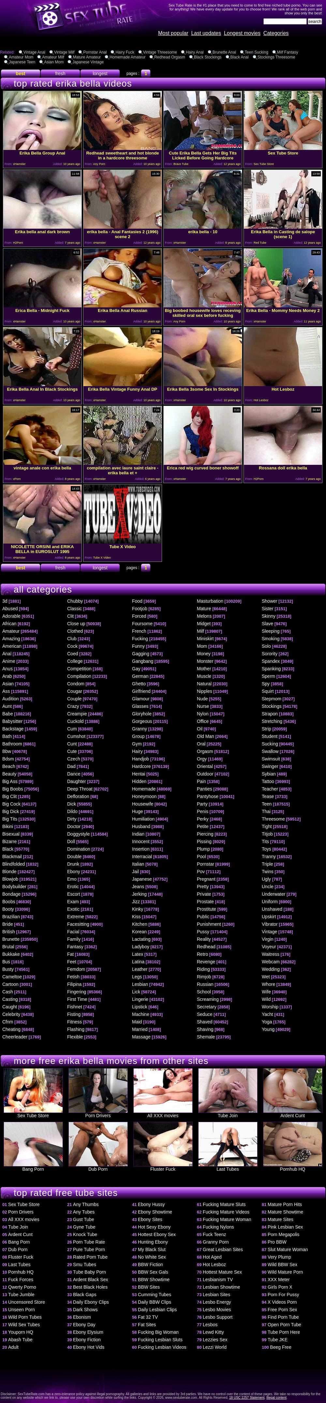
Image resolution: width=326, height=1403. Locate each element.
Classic (74, 608)
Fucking (140, 638)
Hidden (139, 781)
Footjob (139, 608)
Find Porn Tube (283, 1317)
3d (4, 601)
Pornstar (205, 864)
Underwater (273, 894)
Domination (78, 849)
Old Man (205, 736)
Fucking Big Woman (158, 1332)
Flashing (75, 1029)
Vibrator (270, 924)
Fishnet (74, 1006)
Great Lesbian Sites (223, 1249)
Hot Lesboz (214, 1264)
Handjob (140, 758)
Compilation (79, 676)
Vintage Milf (64, 52)
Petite (203, 826)
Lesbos (210, 1324)
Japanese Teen (22, 62)
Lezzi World (215, 1347)
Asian (8, 683)
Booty (8, 909)
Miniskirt (205, 638)
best (20, 73)
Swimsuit (271, 758)
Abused (10, 608)
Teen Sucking (256, 52)
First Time (77, 999)
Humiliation (143, 819)
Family (74, 939)
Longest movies (242, 33)
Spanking (271, 668)
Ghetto (139, 683)
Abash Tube (20, 1339)
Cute (72, 751)
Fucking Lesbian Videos (162, 1347)
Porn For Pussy (283, 1294)
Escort (73, 894)
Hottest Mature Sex (222, 1272)
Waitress (270, 954)
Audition (10, 698)
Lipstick (139, 1006)
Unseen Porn (21, 1309)
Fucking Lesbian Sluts (160, 1339)
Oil (199, 728)
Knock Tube (85, 1234)
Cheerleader (14, 1036)
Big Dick (10, 811)
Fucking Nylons (218, 1227)
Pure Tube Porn (89, 1249)
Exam (73, 901)
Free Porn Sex (282, 1309)
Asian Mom (54, 62)
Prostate (205, 901)
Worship (270, 1006)
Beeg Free (280, 1347)
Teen (267, 804)
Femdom (76, 969)
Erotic (73, 886)
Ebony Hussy (151, 1204)
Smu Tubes (84, 1264)
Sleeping (271, 631)
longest (100, 73)
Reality (204, 939)
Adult (13, 1347)
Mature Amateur (87, 57)
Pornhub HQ (292, 1167)
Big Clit (9, 796)
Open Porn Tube (284, 1324)
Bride (7, 924)
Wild (266, 999)
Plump (203, 849)
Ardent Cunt (292, 1113)
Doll (71, 841)
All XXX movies (163, 1113)
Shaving (205, 1029)
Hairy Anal (195, 52)
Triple (267, 864)
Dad (71, 766)
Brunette (11, 939)
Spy (266, 683)
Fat (70, 954)
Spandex (271, 661)
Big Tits (9, 819)
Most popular (173, 33)
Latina (138, 961)
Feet (71, 961)
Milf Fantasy (287, 52)
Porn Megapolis (283, 1234)
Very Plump (279, 1257)
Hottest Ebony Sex (157, 1234)
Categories (276, 33)
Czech (73, 758)
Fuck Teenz (214, 1234)
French (139, 631)
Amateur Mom (21, 57)
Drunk (73, 864)
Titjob (267, 834)
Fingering (76, 991)
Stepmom (271, 698)
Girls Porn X (280, 1287)
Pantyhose (207, 796)
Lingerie (140, 999)
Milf (200, 631)
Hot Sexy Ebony (154, 1227)
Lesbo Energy (217, 1302)
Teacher (270, 788)
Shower (269, 601)
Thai (266, 811)
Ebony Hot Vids (88, 1347)
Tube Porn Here (284, 1332)
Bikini (7, 826)
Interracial (142, 856)
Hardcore (141, 766)
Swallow (270, 751)
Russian (205, 984)
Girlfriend (141, 691)
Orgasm (205, 751)
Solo (266, 646)
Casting (10, 999)
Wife (266, 991)
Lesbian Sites (216, 1294)
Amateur (11, 631)
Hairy (137, 751)
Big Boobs (12, 788)
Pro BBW (277, 1242)
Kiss (136, 916)
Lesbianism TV (218, 1279)
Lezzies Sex (215, 1339)
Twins (268, 871)
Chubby (75, 601)
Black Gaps (84, 1294)
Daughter (76, 781)
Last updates (206, 33)
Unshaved (272, 909)
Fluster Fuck (163, 1167)
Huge (137, 811)
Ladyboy (140, 946)
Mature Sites (280, 1219)
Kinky (137, 909)
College (74, 661)
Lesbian (140, 984)
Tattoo (268, 781)
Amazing (11, 638)
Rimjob (204, 976)
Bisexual (11, 834)
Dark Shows (85, 1309)
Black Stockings (208, 57)
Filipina (74, 984)
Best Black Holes (90, 1287)
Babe (7, 713)
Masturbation (210, 601)
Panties (204, 788)
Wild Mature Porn (285, 1272)
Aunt (7, 706)
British (8, 931)
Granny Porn (216, 1242)
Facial (73, 931)
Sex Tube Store (33, 1113)
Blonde (9, 871)
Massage (141, 1036)
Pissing (204, 841)
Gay (136, 668)
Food (137, 601)
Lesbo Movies (217, 1309)
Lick (136, 991)
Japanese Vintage (88, 62)
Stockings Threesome (276, 57)
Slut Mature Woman (288, 1249)
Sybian (269, 773)
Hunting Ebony (153, 1242)
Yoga (267, 1021)
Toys (266, 849)
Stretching (272, 721)
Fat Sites (147, 1324)
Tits (265, 841)
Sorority (269, 653)
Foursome (142, 623)
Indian (138, 834)
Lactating (141, 939)
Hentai (138, 773)
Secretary (206, 1006)
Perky (203, 819)
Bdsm (8, 758)
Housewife (142, 804)
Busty (8, 969)
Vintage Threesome (160, 52)
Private (204, 894)
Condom (75, 683)
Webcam (271, 961)
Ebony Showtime (155, 1212)
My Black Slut (152, 1249)
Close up (76, 623)
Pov (201, 871)
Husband (141, 826)
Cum (72, 728)
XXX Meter (279, 1279)
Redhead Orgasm (169, 57)
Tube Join (228, 1113)
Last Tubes (228, 1167)
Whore (268, 984)
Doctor (74, 826)
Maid (137, 1021)
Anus (7, 668)
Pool (201, 856)
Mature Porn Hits (285, 1204)
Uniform (270, 901)
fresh (60, 73)
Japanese (142, 879)
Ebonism (82, 1317)
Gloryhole (142, 713)
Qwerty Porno (22, 1287)
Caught (9, 1006)
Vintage (269, 931)
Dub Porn (98, 1167)
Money (204, 653)
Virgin (268, 939)
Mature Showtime (285, 1212)
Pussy (203, 931)
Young (268, 1029)
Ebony (73, 871)
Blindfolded (13, 864)
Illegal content (276, 1397)
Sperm (268, 676)
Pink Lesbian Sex (285, 1227)
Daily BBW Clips (154, 1302)
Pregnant (206, 879)
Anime (8, 661)
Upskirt (269, 916)
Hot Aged (212, 1257)
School (204, 991)
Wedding (271, 969)
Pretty (203, 886)
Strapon (270, 713)
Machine (140, 1014)
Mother (204, 668)
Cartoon (10, 984)
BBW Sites (149, 1287)
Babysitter (12, 721)
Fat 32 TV (148, 1317)
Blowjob (10, 879)
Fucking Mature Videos (226, 1212)
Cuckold (75, 721)
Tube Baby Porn (89, 1272)
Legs (137, 976)
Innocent (141, 841)
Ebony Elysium (88, 1332)
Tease (268, 796)
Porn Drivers (98, 1113)
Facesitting (78, 924)
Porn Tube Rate (89, 1242)
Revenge (206, 961)
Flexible (75, 1036)
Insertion (141, 849)
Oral (201, 743)
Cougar (74, 691)
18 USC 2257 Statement (246, 1397)
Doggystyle (78, 834)
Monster (205, 661)
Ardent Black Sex (90, 1279)
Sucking (270, 743)
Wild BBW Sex (282, 1264)
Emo (72, 879)
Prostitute (206, 909)
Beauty (9, 773)
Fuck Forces (20, 1279)
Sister (268, 608)
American (12, 646)
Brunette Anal (224, 52)
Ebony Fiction (87, 1339)
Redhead (206, 946)
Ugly (266, 879)
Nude (202, 698)
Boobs (8, 901)
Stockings (272, 706)
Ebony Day (84, 1324)
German (140, 676)
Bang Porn (33, 1167)
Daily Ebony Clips (91, 1302)
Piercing (205, 834)
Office (203, 721)
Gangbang (142, 661)
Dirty (72, 819)
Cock (72, 646)
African (9, 623)
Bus (6, 961)
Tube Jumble (21, 1294)
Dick (71, 804)
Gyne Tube (84, 1227)
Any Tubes (84, 1212)
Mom (202, 646)
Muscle (204, 676)
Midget (204, 623)
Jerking (139, 894)
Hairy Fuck (124, 52)
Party (202, 804)
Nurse (203, 706)
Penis (202, 811)
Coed (72, 653)
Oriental (205, 766)
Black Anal (239, 57)
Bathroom (12, 743)
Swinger (270, 766)
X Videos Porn (282, 1302)
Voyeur (269, 946)
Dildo (72, 811)
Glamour (141, 698)
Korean (139, 931)
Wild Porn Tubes (25, 1317)
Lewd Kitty (213, 1332)
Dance (73, 773)
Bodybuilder (14, 886)
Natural (204, 683)
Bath (7, 736)
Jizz (136, 901)
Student (269, 736)
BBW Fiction (150, 1264)
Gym (137, 743)
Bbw (6, 751)
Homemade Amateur (127, 57)
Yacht (267, 1014)
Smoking (270, 638)
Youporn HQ (20, 1332)
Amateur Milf (53, 57)
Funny (138, 646)
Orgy (202, 758)
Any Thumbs (85, 1204)
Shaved (204, 1021)
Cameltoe (12, 976)
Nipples (204, 691)
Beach (8, 766)
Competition (79, 668)
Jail (135, 871)
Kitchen (139, 924)
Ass (6, 691)
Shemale (206, 1036)
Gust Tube (83, 1219)
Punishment (209, 924)
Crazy (73, 706)
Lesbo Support (217, 1317)
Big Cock (11, 804)
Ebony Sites (150, 1219)
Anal (6, 653)
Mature (204, 608)
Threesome (273, 819)
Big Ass (10, 781)
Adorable (11, 616)
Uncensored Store (26, 1302)
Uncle (268, 886)
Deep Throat (80, 788)
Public (203, 916)
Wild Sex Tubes (24, 1324)
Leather (139, 969)
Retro (202, 954)
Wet (266, 976)
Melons (204, 616)
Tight (267, 826)
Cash (7, 991)
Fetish (73, 976)
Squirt (268, 691)
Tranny (269, 856)
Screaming (208, 999)
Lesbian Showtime (221, 1287)
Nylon (203, 713)
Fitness (74, 1021)
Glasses (140, 706)
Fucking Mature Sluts (224, 1204)
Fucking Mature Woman (227, 1219)
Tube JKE (278, 1339)
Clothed (75, 631)
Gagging (140, 653)
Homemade (144, 788)
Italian (138, 864)
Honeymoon (144, 796)
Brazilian (11, 916)
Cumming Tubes (154, 1294)
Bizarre (9, 841)
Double (74, 856)
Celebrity (11, 1014)
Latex (137, 954)
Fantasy (75, 946)
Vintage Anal (34, 52)
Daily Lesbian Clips (157, 1309)
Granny (139, 728)
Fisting (74, 1014)
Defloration (78, 796)
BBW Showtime (154, 1279)
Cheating (11, 1029)
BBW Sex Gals (153, 1272)
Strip (266, 728)
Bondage (11, 894)
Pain (201, 781)
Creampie (77, 713)
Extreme (75, 916)
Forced (139, 616)
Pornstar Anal (95, 52)
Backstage (12, 728)
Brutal (8, 946)
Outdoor (205, 773)
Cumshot (76, 736)
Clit (70, 616)
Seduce (204, 1014)
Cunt (72, 743)
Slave (267, 623)
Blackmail (12, 856)
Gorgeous (142, 721)
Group (138, 736)
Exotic (73, 909)
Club (72, 638)
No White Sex (152, 1257)
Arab (7, 676)
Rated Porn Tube (90, 1257)
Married (139, 1029)
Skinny (268, 616)
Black (7, 849)
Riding (203, 969)
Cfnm (7, 1021)
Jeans (138, 886)
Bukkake (11, 954)
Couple (74, 698)
